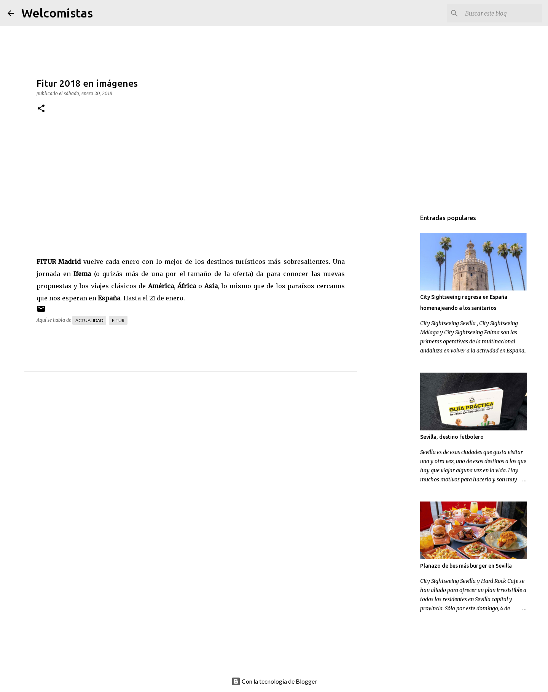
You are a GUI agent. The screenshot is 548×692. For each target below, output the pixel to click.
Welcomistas (57, 13)
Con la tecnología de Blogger (274, 681)
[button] (41, 109)
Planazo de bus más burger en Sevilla (466, 566)
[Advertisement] (205, 455)
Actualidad (89, 320)
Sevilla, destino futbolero (452, 437)
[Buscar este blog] (502, 13)
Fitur (118, 320)
